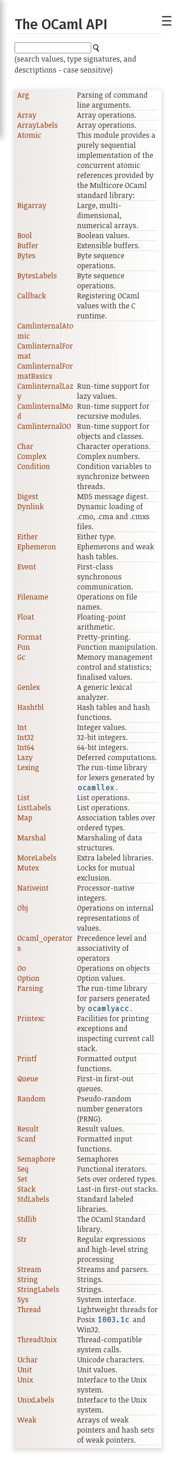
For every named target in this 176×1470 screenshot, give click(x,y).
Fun (23, 647)
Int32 (25, 737)
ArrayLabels (37, 125)
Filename (32, 597)
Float (25, 617)
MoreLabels (37, 858)
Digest (27, 496)
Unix (25, 1380)
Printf (27, 1058)
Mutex (28, 868)
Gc (21, 657)
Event (26, 567)
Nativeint (33, 888)
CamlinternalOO (44, 426)
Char (25, 446)
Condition (33, 466)
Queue (27, 1079)
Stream (29, 1269)
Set (22, 1179)
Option (28, 978)
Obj (22, 908)
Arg (23, 95)
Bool (24, 235)
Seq (22, 1169)
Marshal (31, 838)
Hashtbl (30, 707)
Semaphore (36, 1159)
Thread (29, 1309)
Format (29, 637)
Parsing (30, 988)
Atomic (29, 135)
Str (22, 1239)
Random (31, 1099)
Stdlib (26, 1219)
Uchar (27, 1360)
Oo (21, 968)
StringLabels (38, 1289)
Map (24, 818)
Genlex (28, 687)
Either (27, 537)
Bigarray (32, 205)
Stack (26, 1189)
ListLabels (34, 808)
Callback (31, 296)
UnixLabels (35, 1400)
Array (26, 115)
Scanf (26, 1139)
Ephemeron (36, 547)
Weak (26, 1420)
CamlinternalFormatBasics (45, 371)
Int (22, 727)
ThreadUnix (37, 1339)
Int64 (25, 747)
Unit (24, 1370)
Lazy (25, 757)
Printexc (31, 1018)
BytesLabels (37, 276)
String (27, 1279)
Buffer (27, 245)
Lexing (28, 767)
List (23, 797)
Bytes (26, 255)
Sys (23, 1299)
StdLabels (33, 1199)
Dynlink (30, 506)
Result (28, 1129)
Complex (31, 456)
